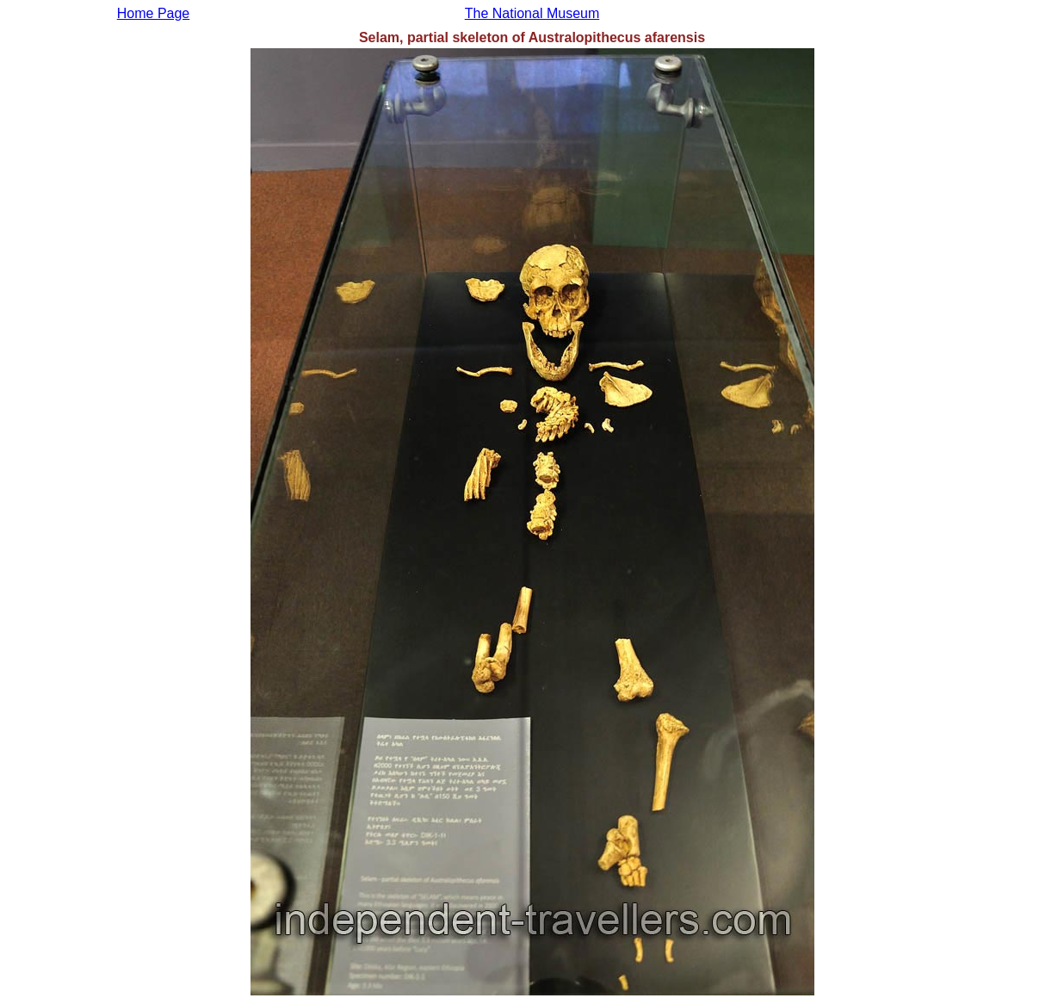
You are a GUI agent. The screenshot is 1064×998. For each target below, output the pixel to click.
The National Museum (532, 13)
